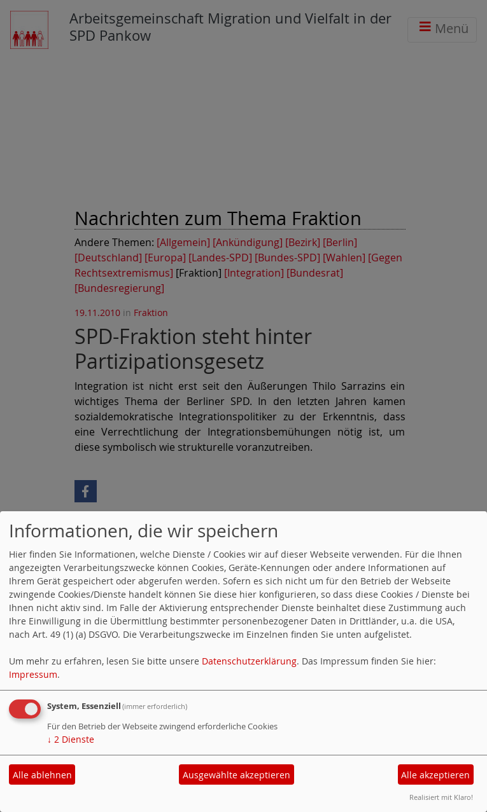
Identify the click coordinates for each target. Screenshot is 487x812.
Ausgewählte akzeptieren (236, 775)
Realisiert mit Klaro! (441, 797)
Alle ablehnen (42, 775)
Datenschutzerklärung (249, 661)
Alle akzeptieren (435, 775)
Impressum (33, 674)
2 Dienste (70, 739)
